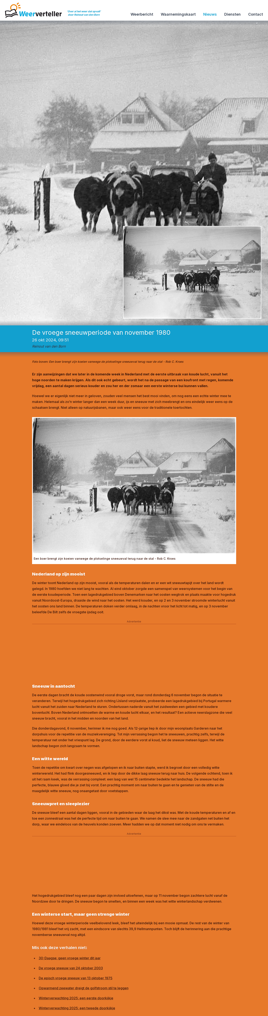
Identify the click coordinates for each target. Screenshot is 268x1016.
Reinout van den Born (49, 346)
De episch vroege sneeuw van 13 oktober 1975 (75, 978)
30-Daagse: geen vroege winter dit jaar (70, 958)
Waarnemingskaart (178, 14)
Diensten (232, 14)
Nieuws (210, 14)
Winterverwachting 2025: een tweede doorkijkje (77, 1008)
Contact (255, 14)
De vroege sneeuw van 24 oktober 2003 (71, 968)
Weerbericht (142, 14)
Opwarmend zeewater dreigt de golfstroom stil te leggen (83, 988)
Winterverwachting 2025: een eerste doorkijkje (76, 998)
